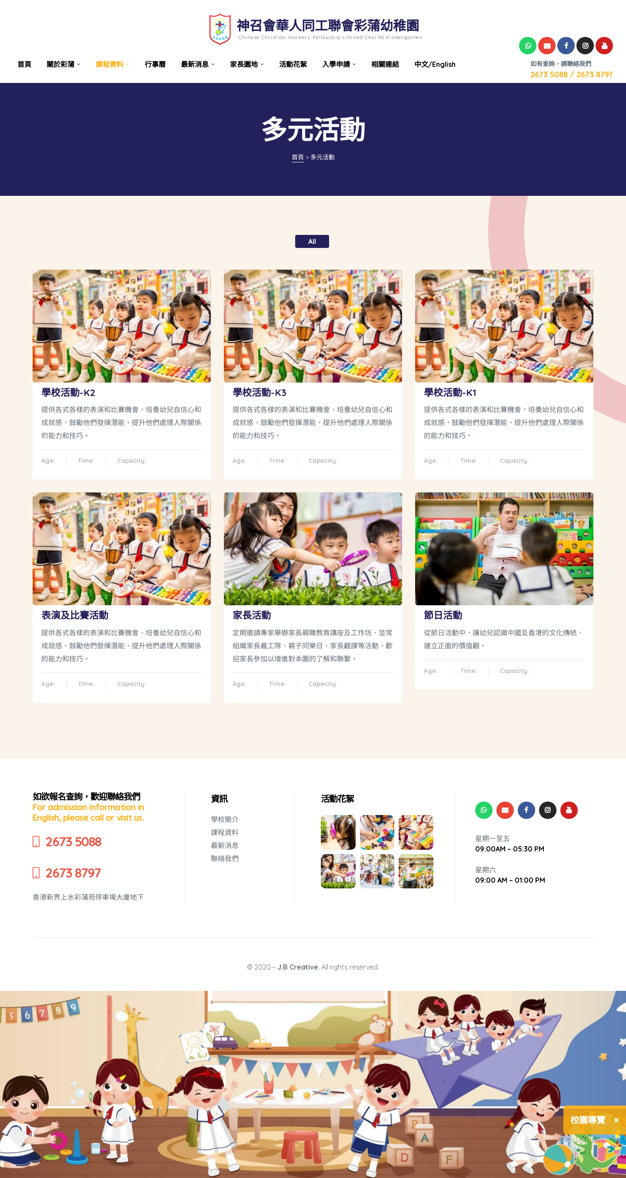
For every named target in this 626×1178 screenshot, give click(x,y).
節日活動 (443, 615)
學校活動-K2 (68, 392)
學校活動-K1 (450, 392)
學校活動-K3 (259, 392)
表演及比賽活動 (74, 615)
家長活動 (252, 615)
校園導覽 (587, 1120)
